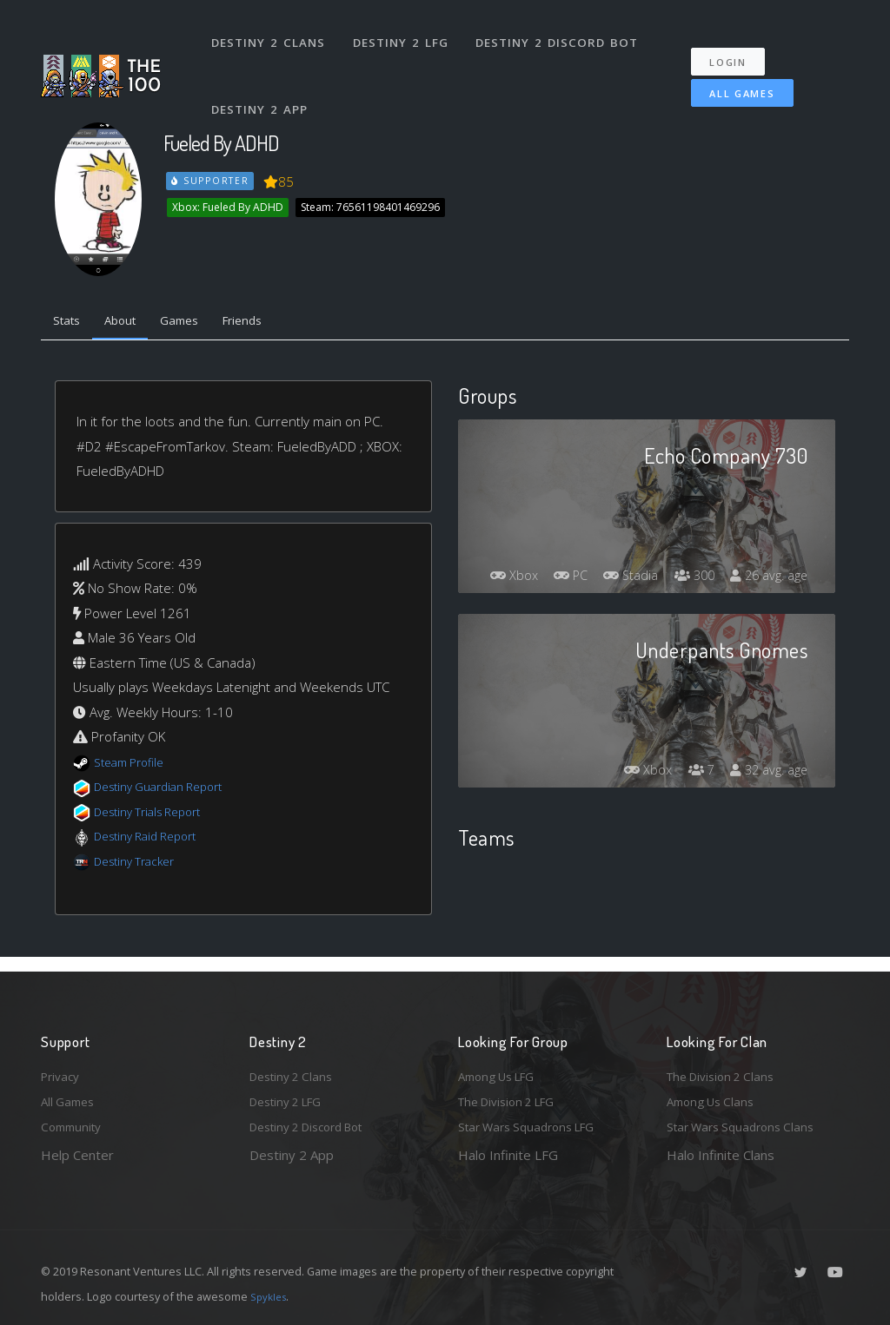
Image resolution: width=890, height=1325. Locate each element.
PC (636, 548)
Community (74, 1126)
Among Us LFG (502, 1069)
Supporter (211, 181)
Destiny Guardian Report (167, 791)
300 (771, 548)
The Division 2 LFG (513, 1098)
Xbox (574, 548)
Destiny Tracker (139, 864)
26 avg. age (765, 580)
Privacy (62, 1069)
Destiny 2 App (262, 81)
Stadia (702, 548)
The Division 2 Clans (726, 1069)
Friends (270, 323)
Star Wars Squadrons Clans (747, 1126)
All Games (730, 75)
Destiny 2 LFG (405, 33)
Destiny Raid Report (152, 840)
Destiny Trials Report (155, 815)
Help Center (77, 1154)
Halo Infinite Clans (720, 1154)
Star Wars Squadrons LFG (534, 1126)
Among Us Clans (715, 1098)
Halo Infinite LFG (508, 1154)
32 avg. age (765, 774)
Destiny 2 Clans (271, 33)
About (131, 323)
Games (198, 323)
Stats (70, 323)
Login (737, 43)
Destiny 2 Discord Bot (562, 33)
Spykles (270, 1296)
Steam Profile (134, 766)
